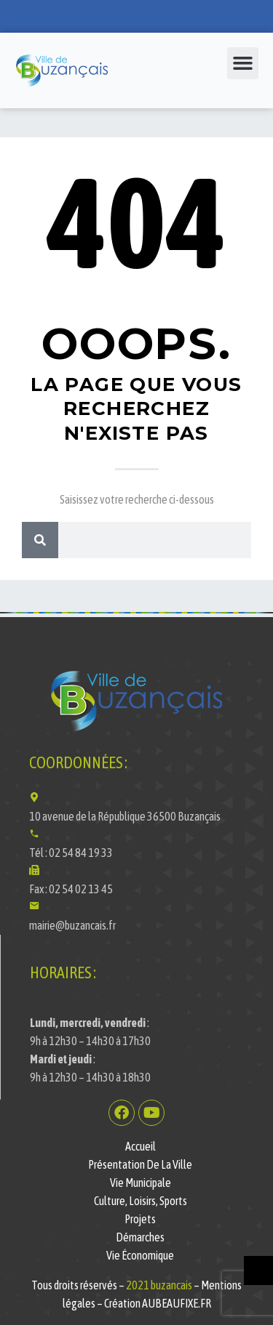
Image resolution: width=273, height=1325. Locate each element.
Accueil (140, 1146)
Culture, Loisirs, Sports (140, 1200)
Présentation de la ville (140, 1164)
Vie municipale (140, 1182)
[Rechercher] (40, 540)
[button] (243, 63)
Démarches (140, 1237)
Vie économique (140, 1255)
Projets (140, 1218)
